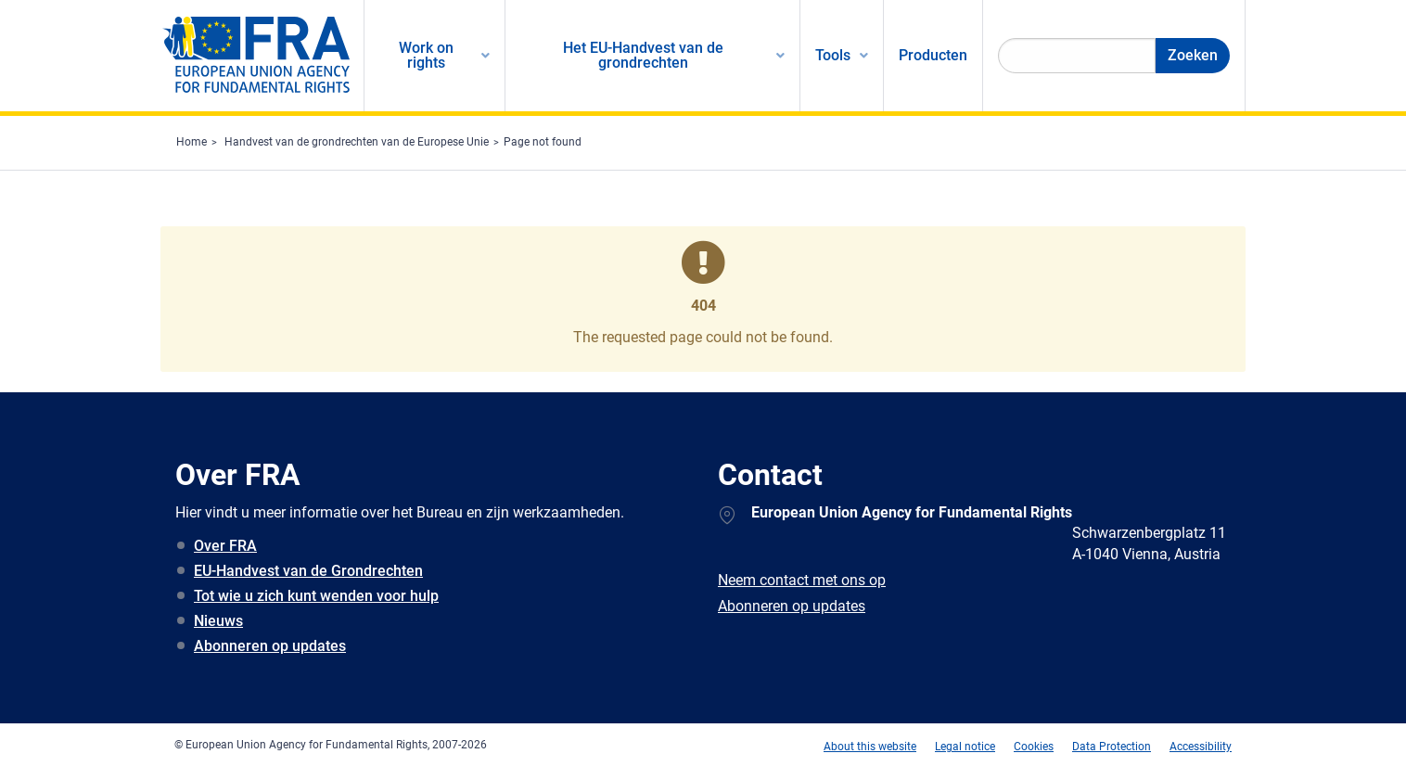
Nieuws (218, 621)
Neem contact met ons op (802, 580)
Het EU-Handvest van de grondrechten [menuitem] (643, 55)
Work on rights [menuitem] (426, 55)
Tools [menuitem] (832, 55)
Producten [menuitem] (933, 55)
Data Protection (1111, 746)
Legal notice (965, 746)
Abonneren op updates (270, 646)
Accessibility (1201, 746)
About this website (870, 746)
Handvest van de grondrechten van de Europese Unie (356, 141)
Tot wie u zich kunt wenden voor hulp (316, 596)
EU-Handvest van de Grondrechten (308, 571)
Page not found (543, 141)
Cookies (1034, 746)
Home (191, 141)
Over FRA (225, 546)
